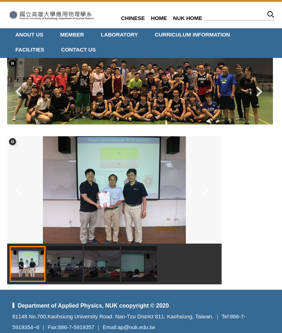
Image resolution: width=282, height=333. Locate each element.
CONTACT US (78, 49)
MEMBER (72, 34)
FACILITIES (29, 49)
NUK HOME (187, 18)
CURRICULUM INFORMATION (192, 34)
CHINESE (133, 18)
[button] (12, 63)
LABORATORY (119, 34)
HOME (159, 18)
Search (271, 15)
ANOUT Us (29, 34)
